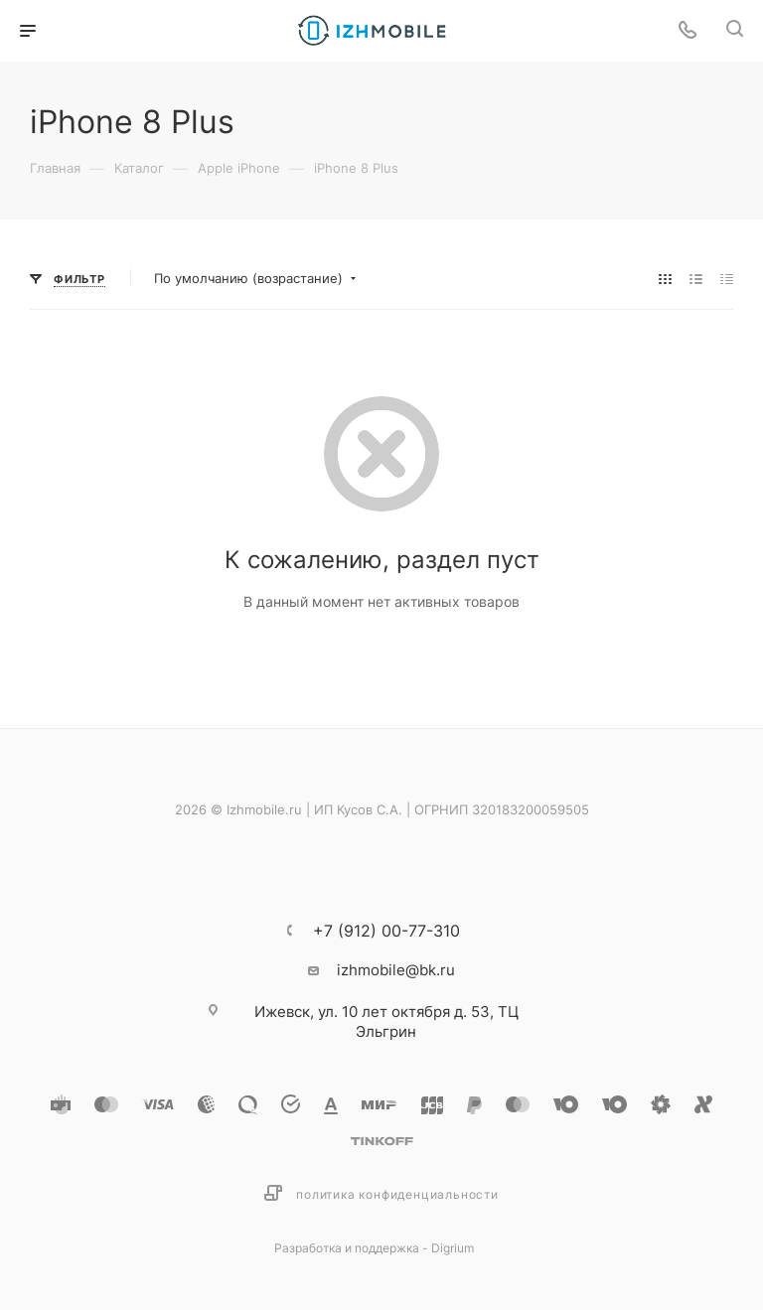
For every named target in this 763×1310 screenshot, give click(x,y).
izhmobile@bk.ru (396, 969)
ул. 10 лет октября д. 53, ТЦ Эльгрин (386, 1021)
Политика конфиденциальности (397, 1194)
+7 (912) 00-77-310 (386, 931)
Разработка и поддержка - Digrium (374, 1247)
